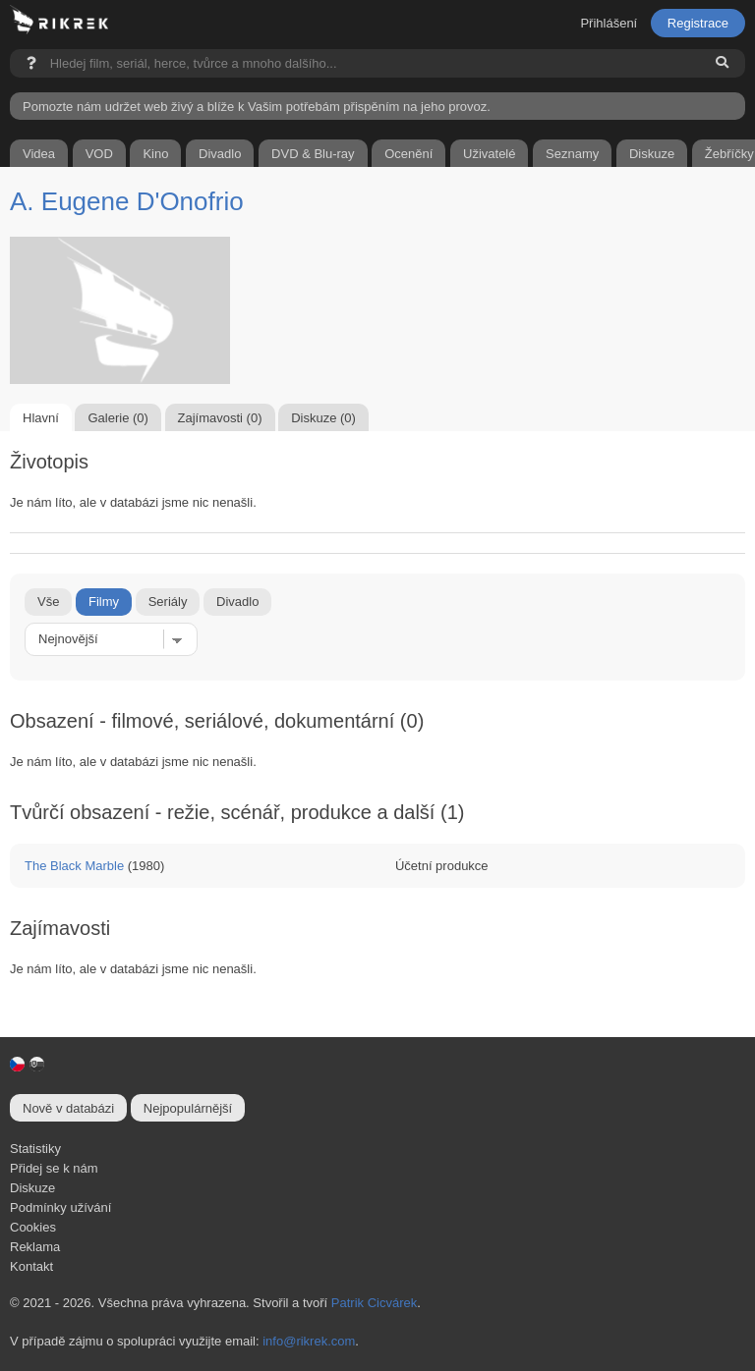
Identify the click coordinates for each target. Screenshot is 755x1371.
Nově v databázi (68, 1108)
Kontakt (31, 1266)
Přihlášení (608, 23)
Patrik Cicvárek (374, 1302)
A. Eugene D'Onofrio (127, 201)
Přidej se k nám (54, 1168)
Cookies (33, 1227)
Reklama (35, 1246)
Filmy (103, 601)
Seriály (168, 601)
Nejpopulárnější (188, 1108)
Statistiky (35, 1148)
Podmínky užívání (60, 1207)
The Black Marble (74, 865)
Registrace (698, 23)
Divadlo (237, 601)
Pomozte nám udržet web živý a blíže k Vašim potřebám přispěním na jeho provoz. (257, 106)
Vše (48, 601)
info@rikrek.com (308, 1341)
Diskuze (32, 1187)
